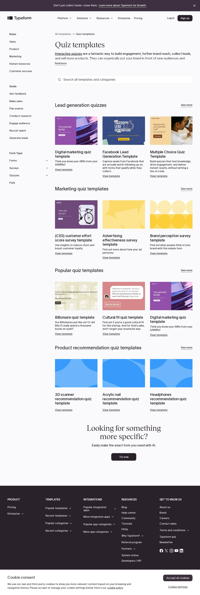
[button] (65, 18)
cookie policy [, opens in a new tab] (115, 587)
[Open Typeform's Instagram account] (171, 551)
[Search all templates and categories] (123, 79)
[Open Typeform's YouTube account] (176, 551)
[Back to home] (19, 18)
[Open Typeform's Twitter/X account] (166, 551)
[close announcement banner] (194, 6)
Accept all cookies (177, 578)
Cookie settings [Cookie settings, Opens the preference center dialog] (178, 586)
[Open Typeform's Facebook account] (161, 551)
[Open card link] (76, 143)
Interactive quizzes (68, 53)
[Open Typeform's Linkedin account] (181, 551)
